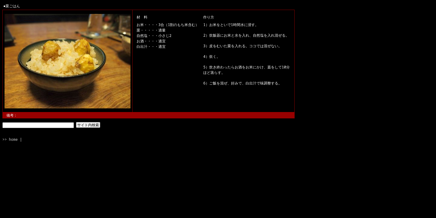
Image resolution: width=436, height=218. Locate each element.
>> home (10, 139)
